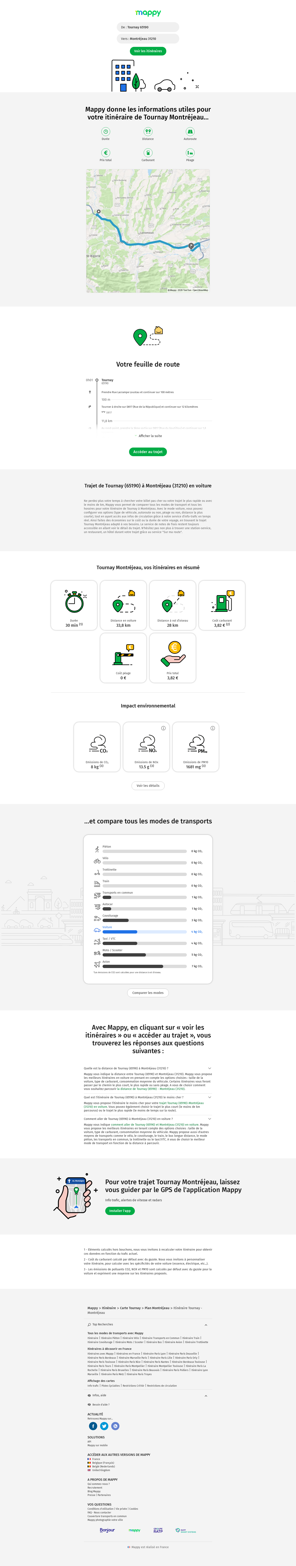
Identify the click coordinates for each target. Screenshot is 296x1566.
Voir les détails (148, 786)
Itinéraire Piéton (110, 1338)
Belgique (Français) (101, 1462)
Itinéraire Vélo (131, 1338)
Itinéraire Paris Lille (161, 1357)
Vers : (138, 39)
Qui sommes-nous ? (99, 1484)
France (94, 1459)
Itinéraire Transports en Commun (160, 1338)
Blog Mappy (94, 1491)
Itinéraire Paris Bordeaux (102, 1357)
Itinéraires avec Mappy (100, 1353)
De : (134, 27)
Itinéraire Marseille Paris (133, 1357)
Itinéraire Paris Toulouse (101, 1362)
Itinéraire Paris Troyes (139, 1374)
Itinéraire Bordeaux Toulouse (188, 1362)
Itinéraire (93, 1338)
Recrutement (95, 1487)
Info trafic (93, 1385)
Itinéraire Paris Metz (112, 1374)
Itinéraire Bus (154, 1342)
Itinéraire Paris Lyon (154, 1353)
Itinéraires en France (128, 1353)
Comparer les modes (148, 993)
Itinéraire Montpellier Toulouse (165, 1366)
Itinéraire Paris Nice (129, 1362)
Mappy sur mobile (98, 1445)
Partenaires (104, 1495)
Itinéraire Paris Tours (99, 1366)
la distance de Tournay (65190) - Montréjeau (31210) (151, 1089)
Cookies (133, 1508)
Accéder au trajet (148, 452)
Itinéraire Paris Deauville (183, 1353)
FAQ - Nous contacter (99, 1512)
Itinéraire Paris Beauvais (146, 1370)
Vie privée (121, 1508)
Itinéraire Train (190, 1338)
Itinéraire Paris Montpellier (129, 1366)
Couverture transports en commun (107, 1516)
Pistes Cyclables (111, 1385)
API (89, 1441)
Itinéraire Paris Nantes (156, 1362)
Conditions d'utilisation (100, 1508)
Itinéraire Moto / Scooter (129, 1342)
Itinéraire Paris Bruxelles (115, 1370)
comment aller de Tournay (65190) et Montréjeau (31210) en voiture (155, 1124)
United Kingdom (99, 1470)
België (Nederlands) (101, 1466)
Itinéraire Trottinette (196, 1342)
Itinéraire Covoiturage (100, 1342)
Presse (91, 1495)
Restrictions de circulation (162, 1385)
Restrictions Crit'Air (133, 1385)
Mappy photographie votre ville (105, 1520)
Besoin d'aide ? (99, 1404)
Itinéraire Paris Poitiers (175, 1370)
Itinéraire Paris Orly (186, 1357)
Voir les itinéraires (148, 51)
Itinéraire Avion (173, 1342)
